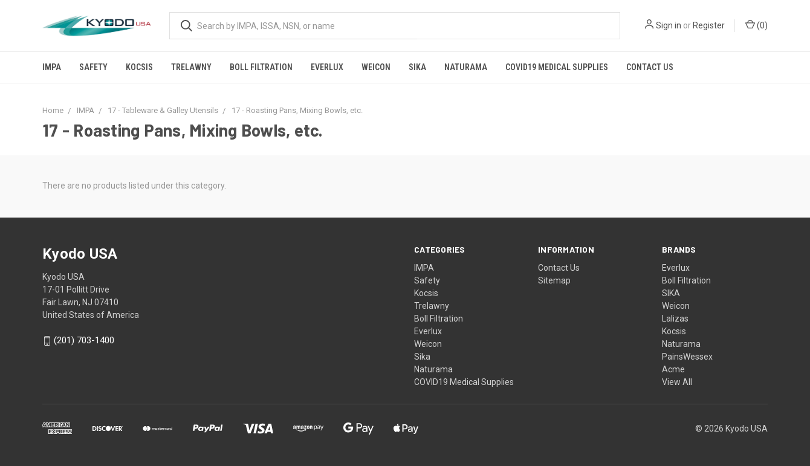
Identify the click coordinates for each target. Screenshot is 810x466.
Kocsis (139, 67)
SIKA (671, 293)
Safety (93, 67)
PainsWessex (687, 356)
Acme (673, 369)
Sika (417, 67)
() (756, 24)
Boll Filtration (261, 67)
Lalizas (675, 318)
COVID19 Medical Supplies (556, 67)
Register (709, 25)
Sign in (668, 25)
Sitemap (554, 280)
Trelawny (191, 67)
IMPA (51, 67)
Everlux (327, 67)
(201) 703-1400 (84, 340)
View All (677, 382)
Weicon (375, 67)
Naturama (465, 67)
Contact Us (649, 67)
